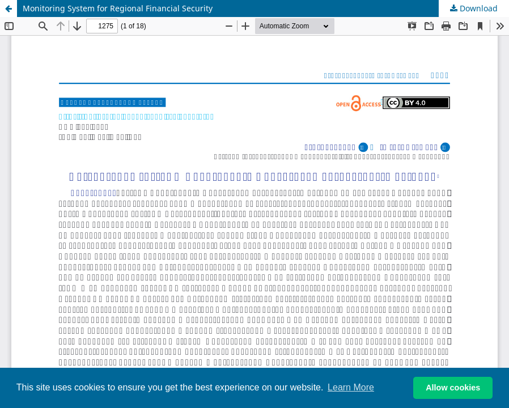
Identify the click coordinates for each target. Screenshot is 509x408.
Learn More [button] (351, 387)
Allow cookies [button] (453, 387)
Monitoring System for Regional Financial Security (118, 8)
